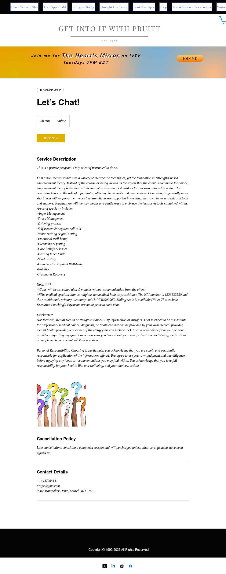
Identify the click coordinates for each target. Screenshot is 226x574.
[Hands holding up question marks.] (61, 402)
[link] (51, 138)
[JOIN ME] (190, 58)
